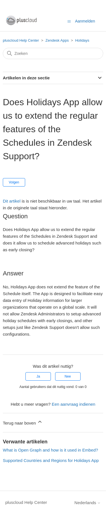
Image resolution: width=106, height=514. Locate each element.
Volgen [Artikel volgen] (14, 182)
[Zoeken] (53, 53)
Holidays (82, 40)
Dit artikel (12, 201)
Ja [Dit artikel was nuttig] (38, 376)
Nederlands (87, 502)
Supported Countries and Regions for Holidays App (51, 460)
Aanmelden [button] (85, 21)
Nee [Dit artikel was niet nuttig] (68, 376)
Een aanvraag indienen (73, 404)
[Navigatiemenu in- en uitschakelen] (69, 21)
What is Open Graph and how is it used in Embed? (50, 450)
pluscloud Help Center (21, 40)
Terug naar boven (23, 422)
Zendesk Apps (57, 40)
